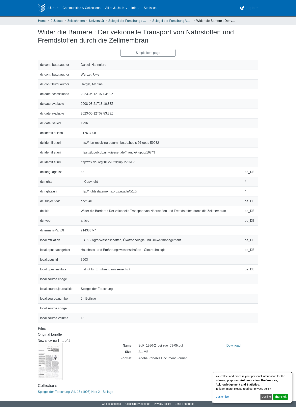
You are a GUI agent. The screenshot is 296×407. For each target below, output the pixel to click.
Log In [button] (251, 8)
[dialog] (252, 387)
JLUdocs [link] (57, 20)
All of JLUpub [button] (114, 8)
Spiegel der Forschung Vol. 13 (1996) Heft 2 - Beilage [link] (172, 20)
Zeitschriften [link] (76, 20)
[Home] (48, 8)
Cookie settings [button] (111, 403)
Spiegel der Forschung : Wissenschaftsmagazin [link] (128, 20)
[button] (242, 8)
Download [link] (234, 345)
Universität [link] (96, 20)
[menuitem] (115, 8)
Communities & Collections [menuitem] (81, 8)
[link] (75, 391)
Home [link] (42, 20)
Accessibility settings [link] (137, 403)
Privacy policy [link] (162, 403)
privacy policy (262, 388)
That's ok (281, 396)
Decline (266, 396)
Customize (222, 396)
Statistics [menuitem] (150, 8)
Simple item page (148, 52)
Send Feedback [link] (184, 403)
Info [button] (134, 8)
